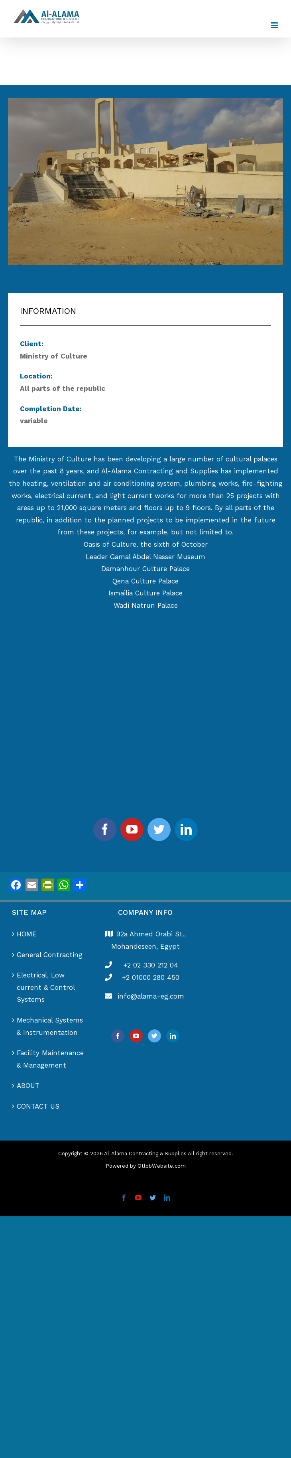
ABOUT (28, 1086)
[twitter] (159, 829)
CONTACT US (38, 1106)
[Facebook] (117, 1035)
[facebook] (104, 829)
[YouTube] (136, 1035)
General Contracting (50, 955)
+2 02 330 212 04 (150, 965)
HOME (27, 934)
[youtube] (132, 829)
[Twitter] (154, 1035)
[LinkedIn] (172, 1035)
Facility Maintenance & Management (50, 1059)
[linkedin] (186, 829)
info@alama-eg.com (151, 996)
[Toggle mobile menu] (275, 25)
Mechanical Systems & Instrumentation (50, 1026)
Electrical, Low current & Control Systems (46, 987)
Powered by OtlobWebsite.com (146, 1166)
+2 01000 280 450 (150, 977)
